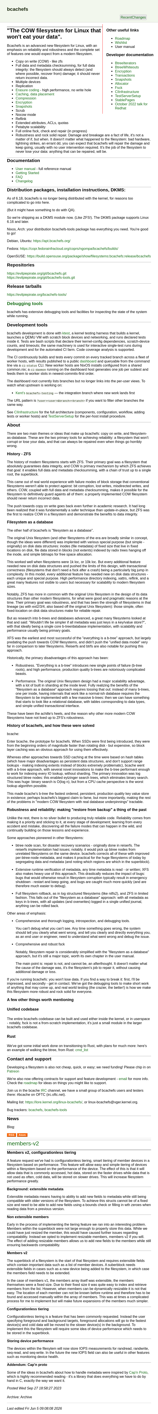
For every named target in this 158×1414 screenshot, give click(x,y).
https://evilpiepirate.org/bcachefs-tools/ (37, 294)
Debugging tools (25, 303)
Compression (26, 98)
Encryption (123, 71)
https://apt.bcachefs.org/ (51, 241)
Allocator (122, 83)
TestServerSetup (128, 96)
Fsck (118, 88)
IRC (44, 1090)
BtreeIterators (125, 63)
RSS (11, 1135)
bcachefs (36, 1110)
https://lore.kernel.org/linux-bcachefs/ (53, 1102)
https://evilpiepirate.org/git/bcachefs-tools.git (41, 277)
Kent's (34, 393)
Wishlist (121, 42)
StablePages (125, 100)
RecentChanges (133, 17)
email (123, 1079)
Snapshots (123, 79)
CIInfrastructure (127, 92)
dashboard (88, 361)
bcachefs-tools (56, 1110)
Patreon (13, 1071)
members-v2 (23, 1143)
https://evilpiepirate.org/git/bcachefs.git (36, 273)
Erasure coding (27, 90)
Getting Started (27, 173)
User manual (25, 169)
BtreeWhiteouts (127, 67)
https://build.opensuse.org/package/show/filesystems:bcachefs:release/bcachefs (89, 256)
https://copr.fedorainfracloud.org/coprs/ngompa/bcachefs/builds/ (69, 248)
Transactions (125, 75)
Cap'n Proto (138, 1372)
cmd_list (81, 1050)
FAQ (19, 177)
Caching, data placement (35, 94)
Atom (22, 1135)
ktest (66, 333)
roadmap (31, 1083)
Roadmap (122, 38)
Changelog (24, 181)
